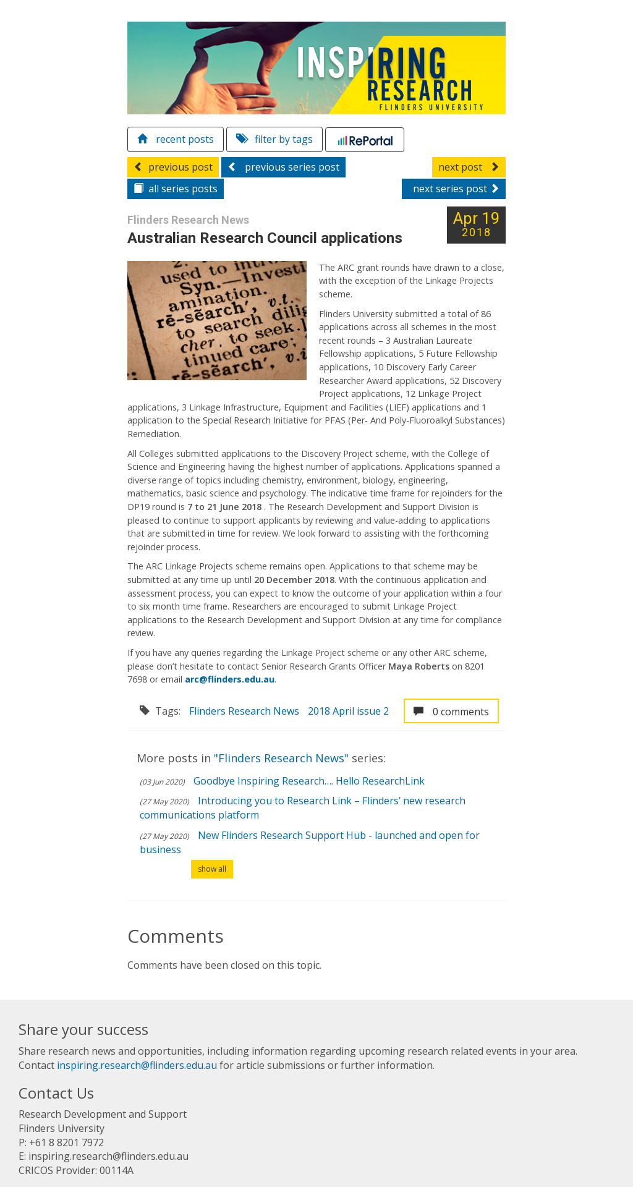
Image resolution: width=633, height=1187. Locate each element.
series (176, 188)
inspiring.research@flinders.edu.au (137, 1065)
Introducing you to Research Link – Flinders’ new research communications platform (302, 808)
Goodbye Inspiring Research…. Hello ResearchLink (309, 781)
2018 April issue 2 (348, 711)
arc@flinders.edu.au (229, 679)
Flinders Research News (244, 711)
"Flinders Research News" (283, 758)
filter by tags (274, 139)
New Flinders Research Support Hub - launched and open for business (310, 842)
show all (212, 869)
